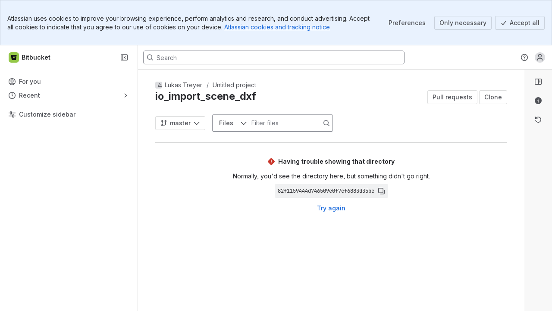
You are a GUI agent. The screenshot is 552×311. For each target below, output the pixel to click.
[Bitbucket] (30, 57)
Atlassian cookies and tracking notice (277, 27)
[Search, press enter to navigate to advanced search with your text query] (274, 57)
